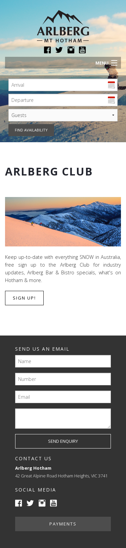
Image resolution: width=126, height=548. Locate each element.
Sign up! (24, 298)
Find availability (31, 129)
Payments (63, 524)
